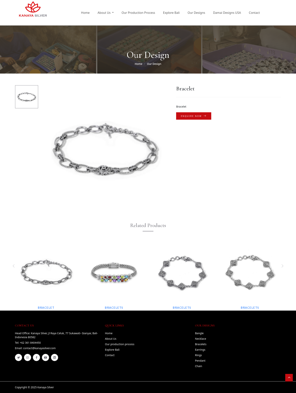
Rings (198, 355)
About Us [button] (104, 13)
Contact (254, 13)
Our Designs (196, 13)
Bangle (199, 333)
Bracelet (46, 307)
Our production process (119, 344)
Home (85, 13)
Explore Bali (171, 13)
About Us (110, 338)
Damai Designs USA (227, 13)
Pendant (200, 360)
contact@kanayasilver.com (39, 348)
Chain (198, 366)
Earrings (200, 349)
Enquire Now (191, 116)
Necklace (200, 338)
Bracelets (114, 307)
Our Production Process (138, 13)
